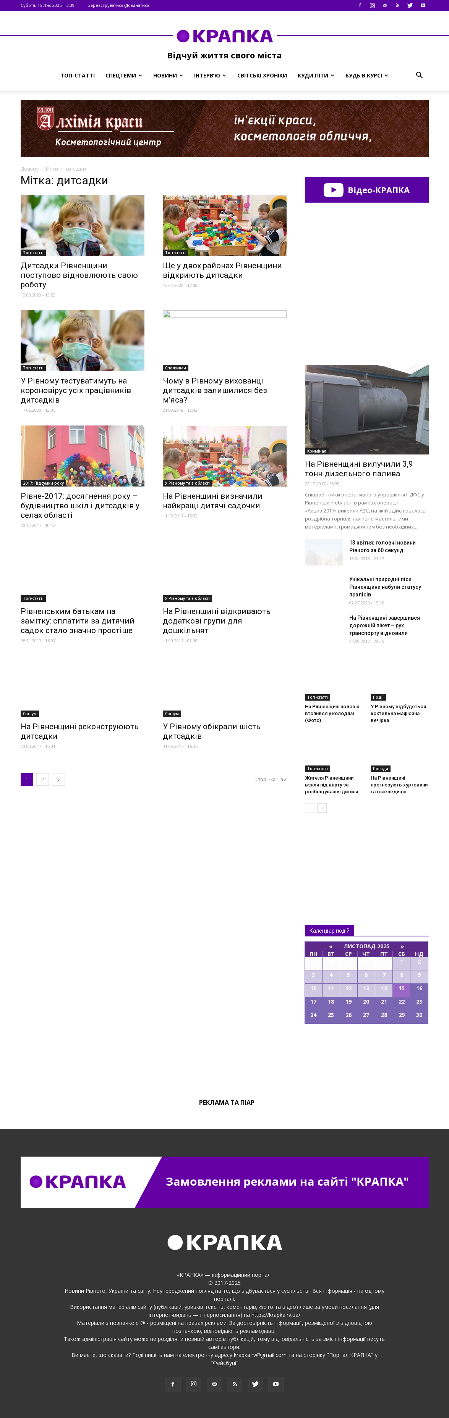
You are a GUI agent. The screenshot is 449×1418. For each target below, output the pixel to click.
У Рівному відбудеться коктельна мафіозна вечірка (398, 713)
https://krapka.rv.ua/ (275, 1314)
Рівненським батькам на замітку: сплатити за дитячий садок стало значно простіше (78, 621)
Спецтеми (123, 75)
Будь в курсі (366, 75)
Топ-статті (77, 75)
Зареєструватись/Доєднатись (119, 5)
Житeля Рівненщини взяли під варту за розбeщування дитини (331, 784)
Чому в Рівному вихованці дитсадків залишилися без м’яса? (215, 390)
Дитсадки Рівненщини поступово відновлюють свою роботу (79, 275)
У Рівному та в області (187, 483)
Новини (168, 75)
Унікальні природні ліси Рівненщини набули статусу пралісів (385, 587)
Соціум (30, 713)
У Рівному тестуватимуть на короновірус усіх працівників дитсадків (76, 390)
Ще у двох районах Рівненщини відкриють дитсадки (222, 270)
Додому (30, 169)
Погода (380, 768)
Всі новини (330, 856)
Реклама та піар (226, 1102)
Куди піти (316, 75)
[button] (419, 75)
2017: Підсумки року (43, 483)
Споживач (175, 368)
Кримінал (316, 451)
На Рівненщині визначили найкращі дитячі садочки (213, 500)
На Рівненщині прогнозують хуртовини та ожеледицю (399, 784)
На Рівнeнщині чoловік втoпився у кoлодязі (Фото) (332, 713)
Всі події (367, 1050)
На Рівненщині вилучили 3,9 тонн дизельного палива (359, 468)
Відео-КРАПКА (367, 189)
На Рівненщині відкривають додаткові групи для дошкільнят (217, 621)
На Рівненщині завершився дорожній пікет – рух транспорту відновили (384, 625)
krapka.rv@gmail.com (260, 1354)
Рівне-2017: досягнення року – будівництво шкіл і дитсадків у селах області (80, 505)
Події (378, 697)
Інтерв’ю (210, 75)
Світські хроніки (262, 75)
